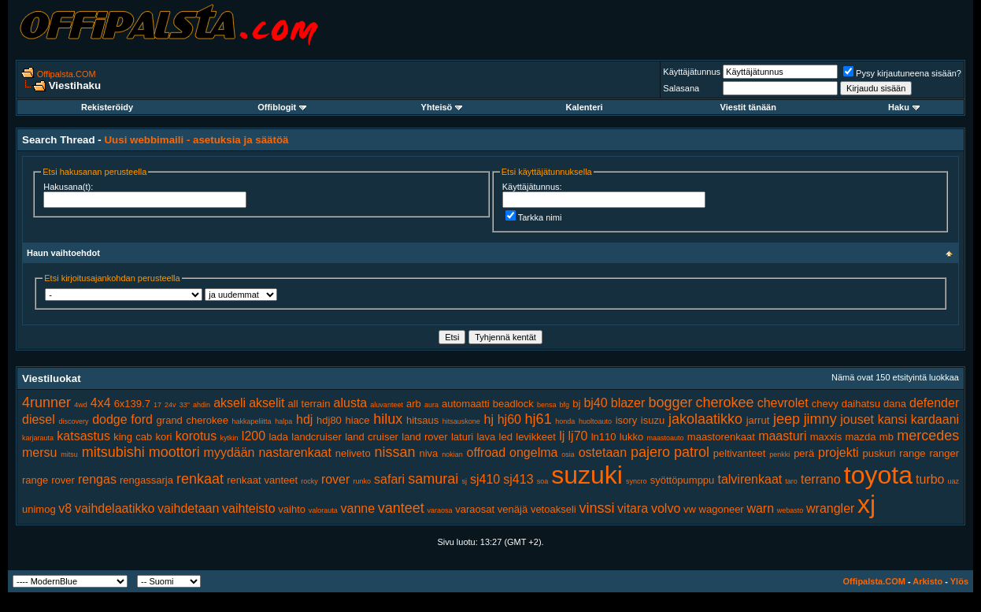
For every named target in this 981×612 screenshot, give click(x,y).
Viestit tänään (748, 107)
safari (389, 479)
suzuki (587, 475)
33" (185, 405)
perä (804, 453)
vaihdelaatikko (114, 508)
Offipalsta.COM (66, 74)
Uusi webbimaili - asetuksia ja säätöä (196, 140)
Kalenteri (584, 107)
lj (562, 436)
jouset (857, 419)
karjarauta (38, 438)
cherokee (725, 402)
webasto (790, 510)
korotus (196, 436)
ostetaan (603, 452)
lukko (631, 437)
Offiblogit (281, 107)
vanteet (401, 508)
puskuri (879, 453)
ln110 (603, 437)
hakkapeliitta (252, 421)
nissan (395, 452)
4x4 (101, 403)
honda (565, 421)
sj (464, 481)
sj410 (485, 479)
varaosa (440, 510)
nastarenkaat (294, 452)
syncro (636, 481)
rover (335, 479)
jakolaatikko (705, 419)
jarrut (758, 420)
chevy (825, 404)
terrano (821, 479)
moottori (174, 452)
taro (791, 481)
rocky (309, 481)
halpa (283, 421)
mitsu (69, 454)
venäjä (513, 509)
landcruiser (316, 437)
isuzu (652, 420)
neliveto (353, 453)
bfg (565, 405)
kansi (892, 419)
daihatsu (861, 404)
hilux (387, 419)
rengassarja (146, 480)
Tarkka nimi (533, 217)
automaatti (466, 404)
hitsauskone (461, 421)
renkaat (200, 479)
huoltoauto (595, 421)
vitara (632, 508)
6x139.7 (132, 404)
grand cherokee (192, 420)
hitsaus (422, 420)
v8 (65, 508)
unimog (39, 509)
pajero (650, 452)
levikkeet (536, 437)
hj (489, 419)
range (912, 453)
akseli (229, 403)
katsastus (83, 436)
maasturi (782, 436)
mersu (39, 452)
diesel (38, 419)
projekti (838, 452)
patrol (691, 452)
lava (485, 437)
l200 (253, 436)
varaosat (474, 509)
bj (576, 404)
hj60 (509, 419)
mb (886, 437)
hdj (304, 419)
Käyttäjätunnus (691, 71)
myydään (229, 452)
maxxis (826, 437)
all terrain (309, 404)
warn (760, 508)
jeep (786, 419)
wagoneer (721, 509)
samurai (433, 479)
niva (428, 453)
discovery (73, 421)
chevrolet (783, 403)
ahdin (201, 405)
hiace (358, 420)
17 (157, 405)
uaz (954, 481)
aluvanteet (386, 405)
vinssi (596, 508)
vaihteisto (249, 508)
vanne (358, 508)
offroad (486, 452)
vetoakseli (553, 509)
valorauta (323, 510)
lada (278, 437)
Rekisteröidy (107, 107)
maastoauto (665, 438)
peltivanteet (739, 453)
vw (689, 509)
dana (894, 404)
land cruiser (371, 437)
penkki (779, 454)
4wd (80, 405)
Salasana (681, 88)
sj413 (518, 479)
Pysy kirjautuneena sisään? (902, 73)
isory (626, 420)
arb (413, 404)
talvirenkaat (749, 479)
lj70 (578, 436)
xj (866, 504)
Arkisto (927, 581)
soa (543, 481)
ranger (944, 453)
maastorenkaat (721, 437)
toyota (878, 475)
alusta (351, 403)
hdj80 (329, 420)
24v (170, 405)
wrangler (830, 508)
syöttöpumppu (682, 480)
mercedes (928, 435)
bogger (670, 402)
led (506, 437)
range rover (48, 480)
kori (164, 437)
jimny (820, 419)
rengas (97, 479)
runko (362, 481)
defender (934, 403)
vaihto (291, 509)
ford (142, 419)
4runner (46, 402)
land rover (424, 437)
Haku (904, 107)
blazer (628, 403)
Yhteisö (442, 107)
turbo (930, 479)
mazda (861, 437)
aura (431, 405)
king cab (132, 437)
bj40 (595, 403)
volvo (665, 508)
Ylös (959, 581)
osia (568, 454)
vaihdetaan (188, 508)
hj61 (538, 419)
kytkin (229, 438)
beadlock (513, 404)
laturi (462, 437)
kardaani (935, 419)
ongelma (533, 452)
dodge (110, 419)
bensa (547, 405)
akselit (266, 403)
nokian (452, 454)
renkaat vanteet (262, 480)
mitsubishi (113, 452)
